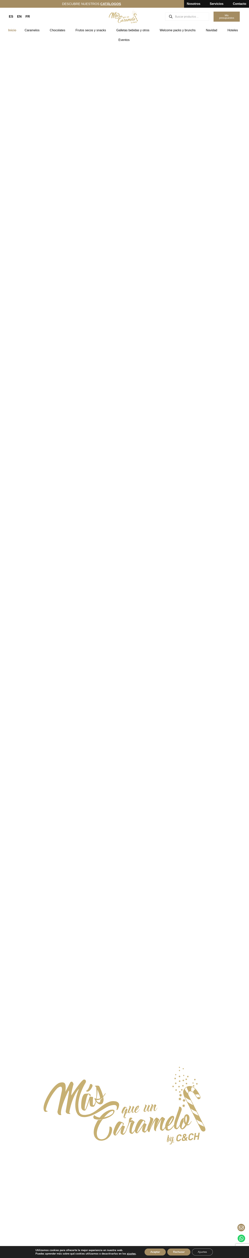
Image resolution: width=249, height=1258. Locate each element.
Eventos (125, 40)
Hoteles (233, 30)
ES (11, 16)
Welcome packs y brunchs (178, 30)
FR (27, 16)
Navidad (212, 30)
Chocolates (58, 30)
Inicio (12, 30)
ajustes (131, 1253)
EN (19, 16)
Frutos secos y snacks (92, 30)
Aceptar (155, 1252)
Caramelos (33, 30)
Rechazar (179, 1252)
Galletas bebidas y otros (133, 30)
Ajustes (202, 1252)
